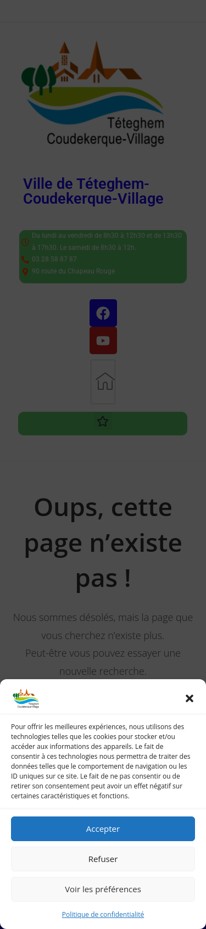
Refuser (103, 858)
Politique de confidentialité (103, 914)
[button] (189, 698)
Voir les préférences (103, 888)
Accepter (103, 828)
